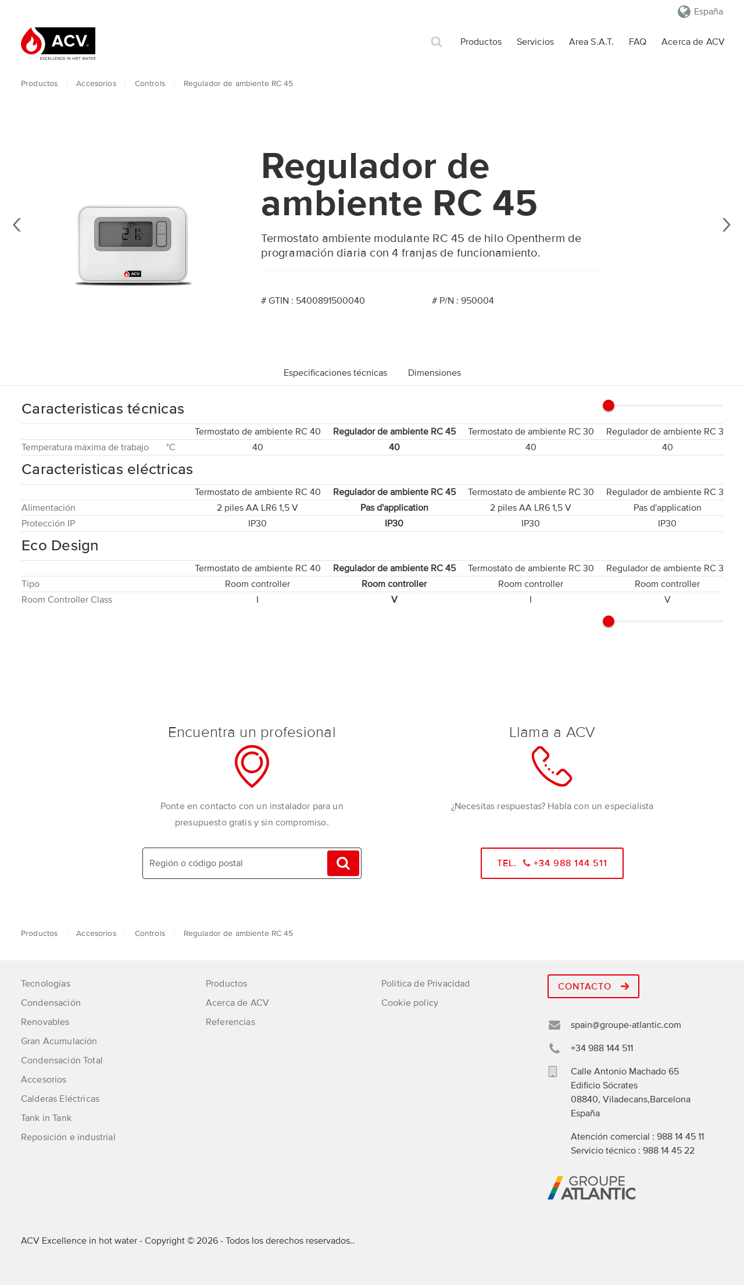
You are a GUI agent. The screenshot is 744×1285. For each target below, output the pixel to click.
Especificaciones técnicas (335, 373)
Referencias (230, 1022)
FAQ (637, 42)
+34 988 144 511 (602, 1048)
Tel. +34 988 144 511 (552, 863)
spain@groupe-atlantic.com (626, 1025)
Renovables (45, 1022)
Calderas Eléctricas (60, 1099)
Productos (481, 42)
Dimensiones (434, 373)
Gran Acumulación (59, 1041)
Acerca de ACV (693, 42)
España (708, 11)
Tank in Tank (46, 1118)
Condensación (51, 1003)
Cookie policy (409, 1003)
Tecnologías (45, 983)
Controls (150, 83)
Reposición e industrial (68, 1137)
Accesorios (96, 83)
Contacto (593, 986)
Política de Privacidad (425, 983)
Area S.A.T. (591, 42)
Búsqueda (436, 42)
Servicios (535, 42)
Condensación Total (62, 1060)
